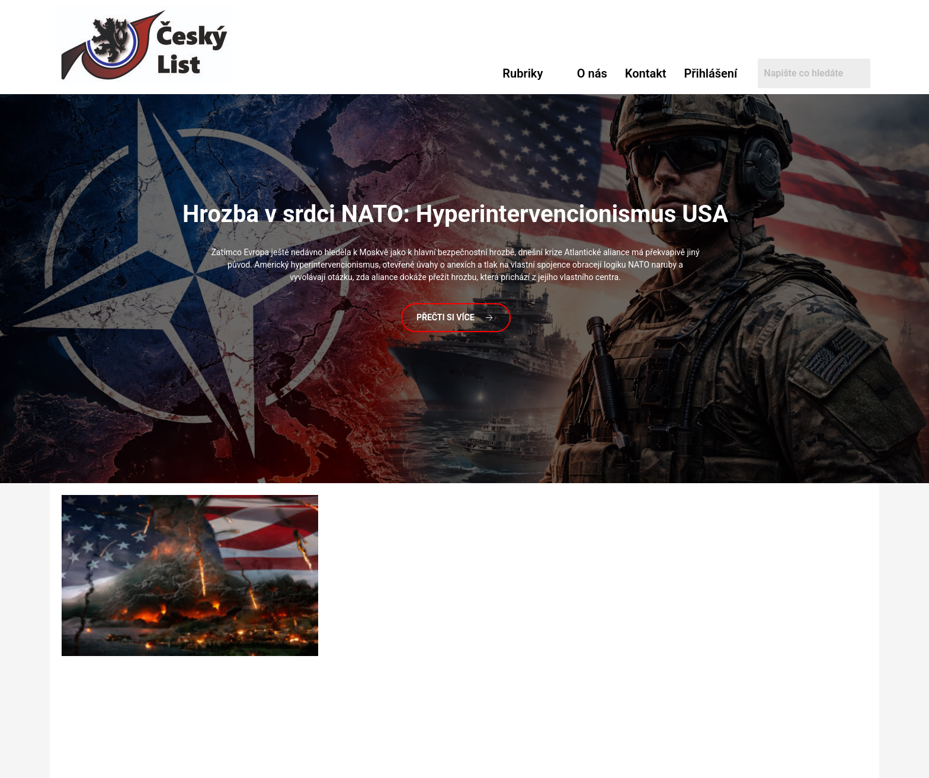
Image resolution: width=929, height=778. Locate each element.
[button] (531, 73)
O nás (592, 73)
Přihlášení (710, 73)
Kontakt (646, 73)
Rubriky (522, 73)
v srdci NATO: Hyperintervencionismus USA (455, 214)
